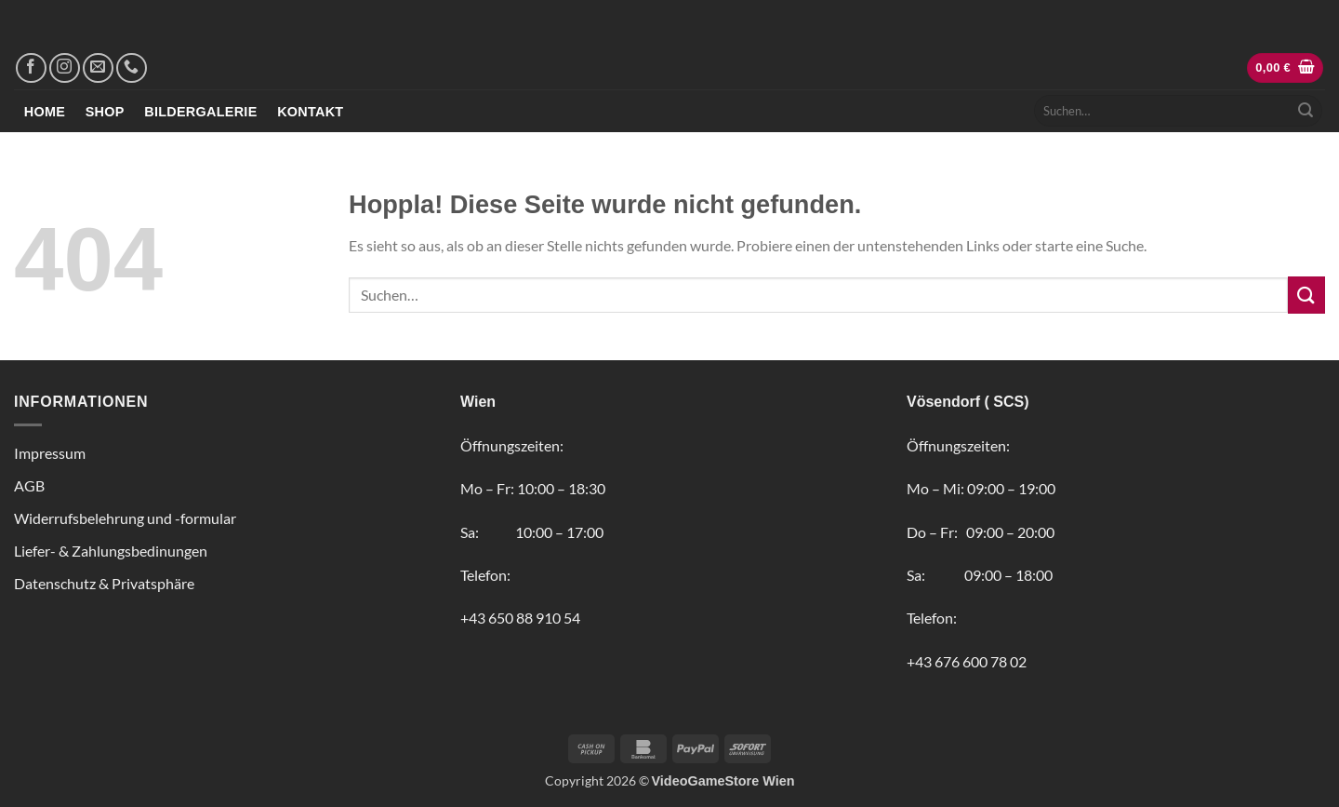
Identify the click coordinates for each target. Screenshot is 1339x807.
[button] (1285, 68)
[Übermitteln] (1305, 111)
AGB (29, 485)
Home (44, 111)
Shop (105, 111)
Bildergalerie (200, 111)
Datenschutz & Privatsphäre (104, 583)
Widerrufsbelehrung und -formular (125, 518)
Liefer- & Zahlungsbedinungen (110, 550)
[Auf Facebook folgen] (31, 68)
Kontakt (310, 111)
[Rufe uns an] (131, 68)
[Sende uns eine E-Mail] (98, 68)
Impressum (50, 453)
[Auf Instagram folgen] (64, 68)
